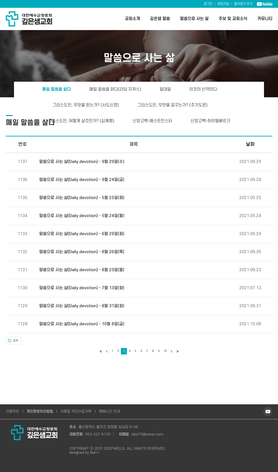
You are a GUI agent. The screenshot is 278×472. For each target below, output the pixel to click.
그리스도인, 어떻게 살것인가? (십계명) (81, 121)
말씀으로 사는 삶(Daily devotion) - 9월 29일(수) (81, 162)
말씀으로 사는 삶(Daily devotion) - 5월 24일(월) (81, 216)
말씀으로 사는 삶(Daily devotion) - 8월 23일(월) (81, 270)
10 (165, 351)
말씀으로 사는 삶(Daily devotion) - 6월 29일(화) (81, 234)
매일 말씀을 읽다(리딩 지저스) (115, 89)
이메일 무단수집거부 (76, 411)
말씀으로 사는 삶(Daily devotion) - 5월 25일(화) (81, 198)
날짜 (250, 144)
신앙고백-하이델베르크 (210, 121)
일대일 (165, 89)
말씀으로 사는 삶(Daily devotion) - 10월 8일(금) (81, 324)
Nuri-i (94, 453)
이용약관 (12, 411)
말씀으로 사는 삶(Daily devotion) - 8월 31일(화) (81, 306)
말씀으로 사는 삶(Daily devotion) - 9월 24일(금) (81, 180)
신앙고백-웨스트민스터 (152, 121)
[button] (13, 341)
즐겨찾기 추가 (243, 4)
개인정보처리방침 (39, 411)
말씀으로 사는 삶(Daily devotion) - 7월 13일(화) (81, 288)
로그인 (208, 4)
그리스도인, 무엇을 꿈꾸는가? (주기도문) (172, 105)
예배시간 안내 (109, 411)
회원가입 (223, 4)
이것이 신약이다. (203, 89)
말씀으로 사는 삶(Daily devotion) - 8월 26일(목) (81, 252)
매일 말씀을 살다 (56, 89)
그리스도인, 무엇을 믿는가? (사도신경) (85, 105)
